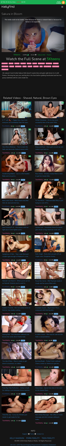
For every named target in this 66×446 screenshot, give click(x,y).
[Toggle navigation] (62, 6)
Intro (41, 66)
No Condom (5, 66)
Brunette (23, 63)
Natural (35, 63)
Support (25, 434)
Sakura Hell (41, 55)
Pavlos (49, 55)
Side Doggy (56, 66)
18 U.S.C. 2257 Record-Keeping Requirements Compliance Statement (33, 445)
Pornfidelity (6, 126)
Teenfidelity (6, 153)
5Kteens (17, 54)
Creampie (55, 63)
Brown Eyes (41, 63)
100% (26, 55)
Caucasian (4, 63)
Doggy (24, 66)
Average (17, 63)
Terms (32, 434)
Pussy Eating (47, 66)
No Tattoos (49, 63)
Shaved (29, 63)
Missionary (18, 66)
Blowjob (12, 66)
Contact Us (40, 434)
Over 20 (11, 63)
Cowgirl (30, 66)
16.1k (33, 55)
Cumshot (36, 66)
